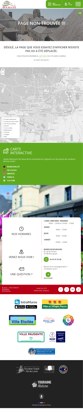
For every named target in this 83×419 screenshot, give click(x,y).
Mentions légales (41, 291)
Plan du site (41, 288)
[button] (3, 70)
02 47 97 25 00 (55, 259)
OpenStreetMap (72, 142)
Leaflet (58, 142)
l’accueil (42, 56)
